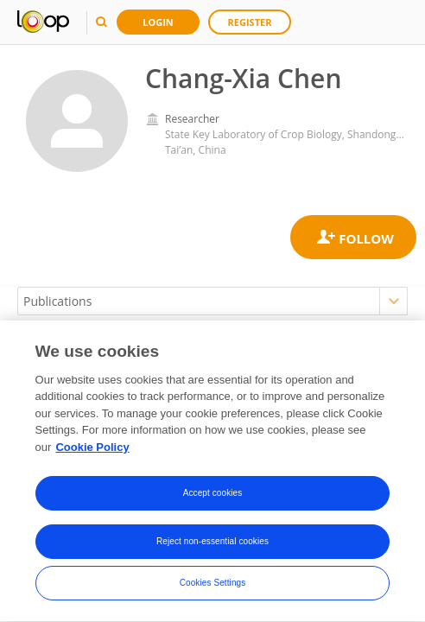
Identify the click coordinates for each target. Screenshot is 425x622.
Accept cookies (213, 494)
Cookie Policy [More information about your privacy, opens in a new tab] (92, 448)
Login (158, 22)
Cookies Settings (213, 584)
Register (250, 22)
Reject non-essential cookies (212, 543)
